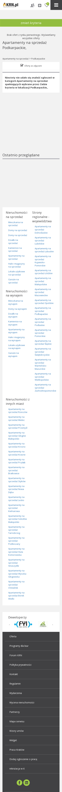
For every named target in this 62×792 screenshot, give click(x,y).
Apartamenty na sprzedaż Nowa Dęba (16, 489)
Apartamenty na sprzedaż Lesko (16, 499)
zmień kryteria (31, 23)
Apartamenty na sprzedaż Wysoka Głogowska (17, 573)
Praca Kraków (16, 749)
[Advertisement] (31, 128)
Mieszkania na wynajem (15, 302)
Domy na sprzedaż (17, 230)
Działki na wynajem (13, 315)
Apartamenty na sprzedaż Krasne (16, 453)
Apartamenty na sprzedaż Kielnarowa (16, 508)
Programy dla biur (18, 645)
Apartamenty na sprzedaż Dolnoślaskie (43, 229)
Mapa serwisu (16, 721)
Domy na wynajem (17, 308)
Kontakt (13, 674)
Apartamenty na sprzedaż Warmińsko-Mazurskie (43, 364)
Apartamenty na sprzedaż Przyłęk (16, 461)
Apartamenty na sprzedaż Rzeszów (17, 411)
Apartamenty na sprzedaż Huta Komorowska (16, 551)
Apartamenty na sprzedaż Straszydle (16, 562)
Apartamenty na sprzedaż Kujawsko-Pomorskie (43, 261)
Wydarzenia (15, 693)
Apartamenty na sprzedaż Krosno (16, 445)
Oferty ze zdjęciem (33, 65)
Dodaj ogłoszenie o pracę (23, 759)
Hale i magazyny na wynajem (16, 339)
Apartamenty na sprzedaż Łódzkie (44, 272)
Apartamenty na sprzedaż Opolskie (44, 302)
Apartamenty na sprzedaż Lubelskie (43, 240)
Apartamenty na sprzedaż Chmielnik (16, 584)
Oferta (12, 636)
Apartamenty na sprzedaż (15, 58)
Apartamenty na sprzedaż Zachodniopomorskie (45, 387)
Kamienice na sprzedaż (15, 249)
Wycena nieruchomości (21, 702)
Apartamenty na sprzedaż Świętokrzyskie (43, 351)
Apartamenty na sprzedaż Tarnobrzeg (16, 529)
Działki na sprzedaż (13, 241)
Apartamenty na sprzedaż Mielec (16, 418)
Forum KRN (15, 655)
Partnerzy (14, 711)
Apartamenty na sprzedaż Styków (16, 480)
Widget (13, 740)
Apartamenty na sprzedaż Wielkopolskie (43, 376)
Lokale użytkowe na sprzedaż (16, 273)
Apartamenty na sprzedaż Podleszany (16, 540)
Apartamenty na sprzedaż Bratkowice (16, 470)
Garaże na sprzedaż (13, 281)
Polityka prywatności (20, 664)
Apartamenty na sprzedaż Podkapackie (43, 311)
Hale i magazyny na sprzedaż (16, 265)
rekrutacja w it (17, 768)
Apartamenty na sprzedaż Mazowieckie (43, 292)
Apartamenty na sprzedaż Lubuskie (44, 250)
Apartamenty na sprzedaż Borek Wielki (16, 595)
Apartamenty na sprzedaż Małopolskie (43, 281)
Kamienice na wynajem (15, 323)
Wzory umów (16, 730)
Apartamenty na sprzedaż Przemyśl (17, 426)
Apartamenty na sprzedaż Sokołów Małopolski (17, 519)
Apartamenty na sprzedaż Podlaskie (43, 321)
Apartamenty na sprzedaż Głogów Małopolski (17, 435)
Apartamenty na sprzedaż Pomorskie (43, 333)
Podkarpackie (38, 58)
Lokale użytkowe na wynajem (16, 347)
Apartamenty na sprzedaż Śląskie (43, 342)
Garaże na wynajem (13, 354)
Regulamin (15, 683)
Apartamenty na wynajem (16, 331)
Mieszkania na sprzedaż (15, 224)
